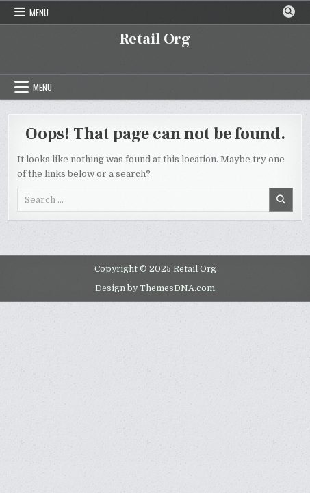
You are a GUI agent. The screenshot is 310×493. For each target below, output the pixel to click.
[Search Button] (289, 11)
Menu (39, 12)
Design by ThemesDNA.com (155, 288)
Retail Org (155, 39)
